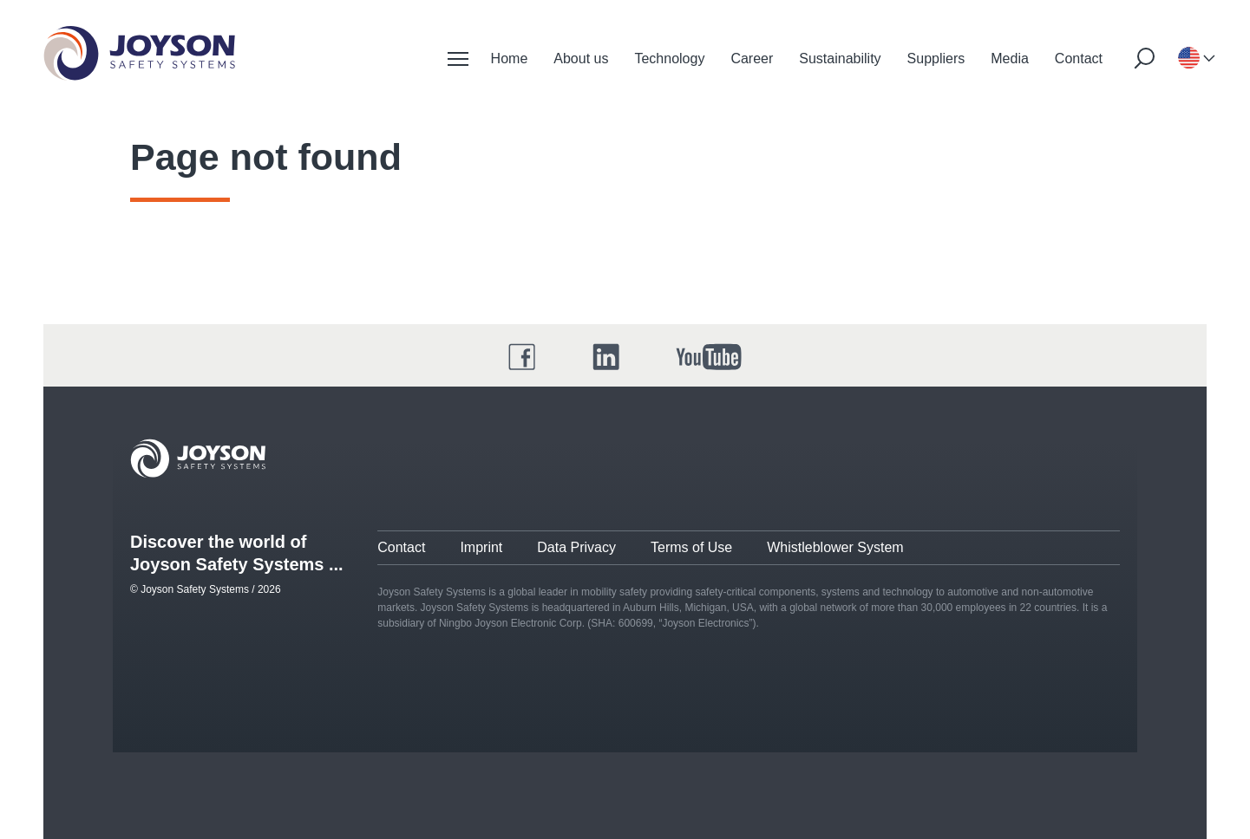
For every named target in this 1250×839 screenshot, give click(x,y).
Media (1010, 58)
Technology (669, 58)
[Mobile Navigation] (458, 59)
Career (751, 58)
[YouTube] (709, 357)
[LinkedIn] (606, 357)
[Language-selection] (1188, 59)
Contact (1079, 58)
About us (580, 58)
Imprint (481, 547)
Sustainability (839, 58)
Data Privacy (576, 547)
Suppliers (936, 58)
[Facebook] (522, 357)
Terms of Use (691, 547)
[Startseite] (139, 53)
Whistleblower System (835, 547)
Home (509, 58)
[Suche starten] (1144, 58)
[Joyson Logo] (197, 458)
